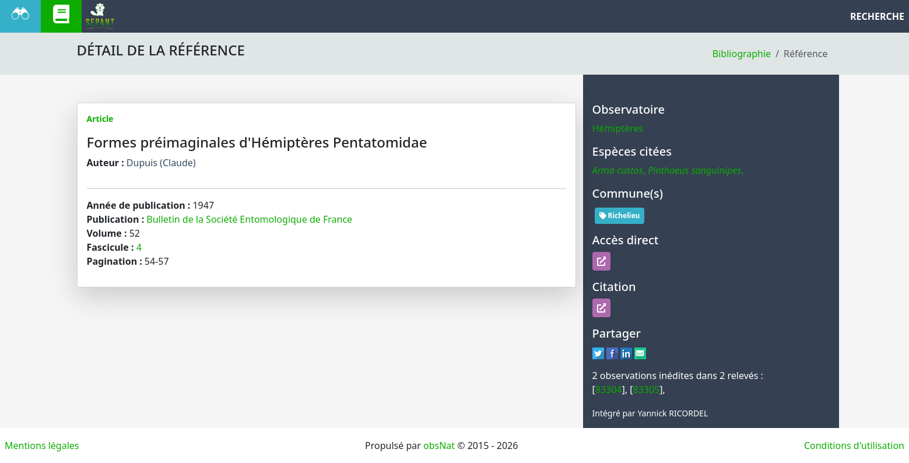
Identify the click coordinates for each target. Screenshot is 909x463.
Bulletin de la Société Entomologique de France (249, 219)
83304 (608, 389)
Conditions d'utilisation (854, 445)
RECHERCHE (877, 16)
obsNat (439, 445)
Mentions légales (42, 445)
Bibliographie (742, 53)
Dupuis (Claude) (161, 162)
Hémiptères (618, 128)
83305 (646, 389)
